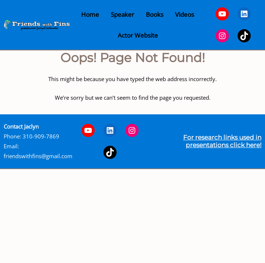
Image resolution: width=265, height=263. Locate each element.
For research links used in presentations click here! (222, 141)
